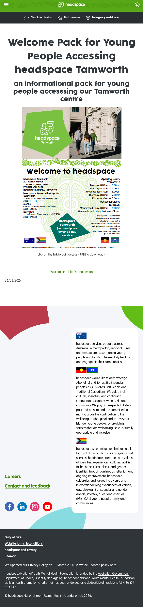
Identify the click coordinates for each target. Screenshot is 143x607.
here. (113, 565)
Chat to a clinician (38, 18)
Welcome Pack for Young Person (71, 272)
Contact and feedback (27, 486)
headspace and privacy (21, 550)
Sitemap (10, 556)
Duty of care (13, 537)
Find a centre (69, 18)
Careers (13, 476)
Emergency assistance (102, 18)
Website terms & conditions (24, 543)
